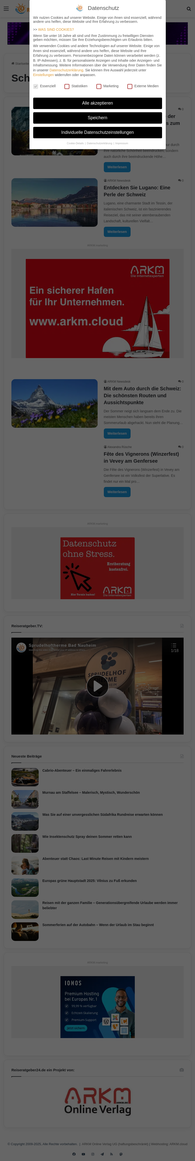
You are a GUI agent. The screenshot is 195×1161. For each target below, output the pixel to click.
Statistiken (75, 85)
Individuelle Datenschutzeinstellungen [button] (97, 131)
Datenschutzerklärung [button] (100, 142)
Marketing (107, 85)
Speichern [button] (97, 117)
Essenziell (44, 85)
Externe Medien (143, 85)
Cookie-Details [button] (75, 142)
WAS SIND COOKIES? (56, 29)
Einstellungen (43, 74)
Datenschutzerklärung (66, 70)
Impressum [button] (121, 142)
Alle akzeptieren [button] (97, 102)
